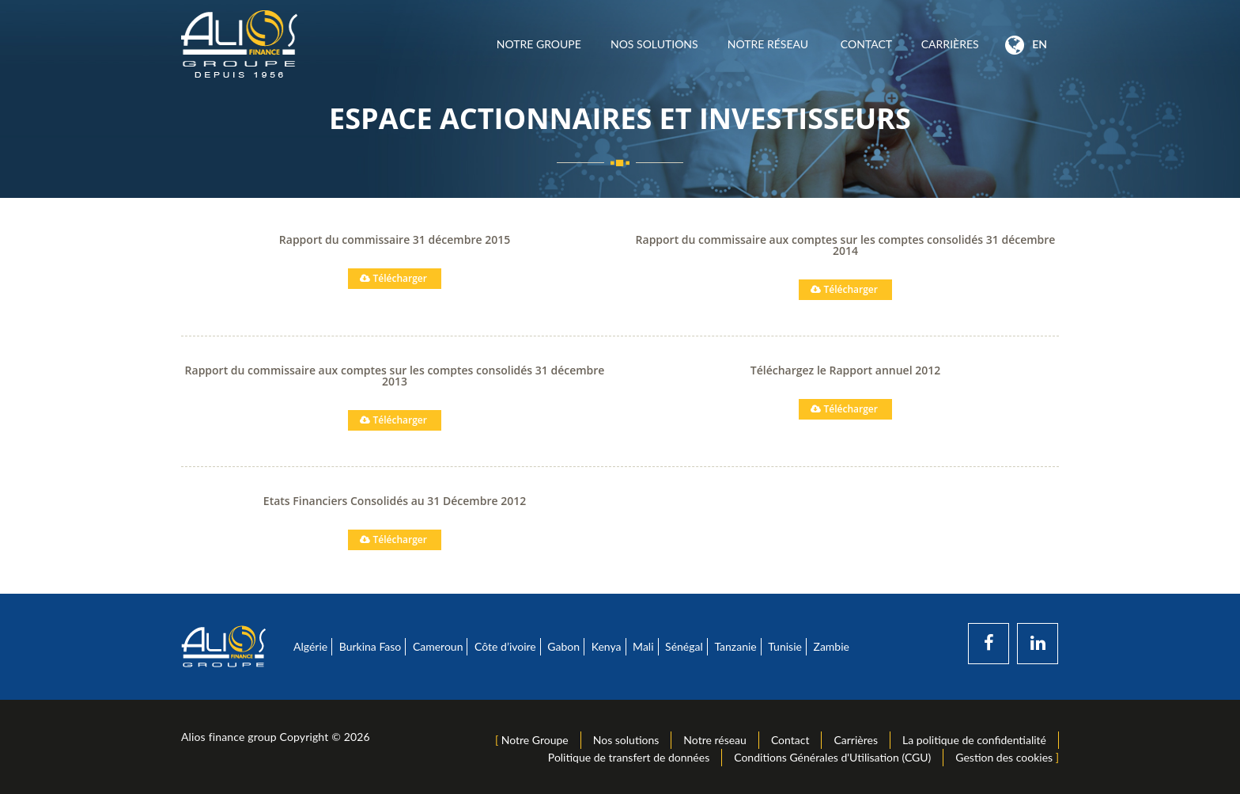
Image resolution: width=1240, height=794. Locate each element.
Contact (865, 44)
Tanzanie (735, 646)
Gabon (563, 646)
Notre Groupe (538, 44)
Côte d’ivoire (505, 646)
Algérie (310, 646)
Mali (643, 646)
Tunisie (785, 646)
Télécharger (388, 278)
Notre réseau (769, 44)
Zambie (831, 646)
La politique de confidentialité (974, 740)
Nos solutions (654, 44)
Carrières (949, 44)
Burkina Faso (370, 646)
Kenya (607, 646)
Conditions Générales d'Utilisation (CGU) (832, 757)
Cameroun (438, 646)
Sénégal (684, 646)
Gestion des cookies (1004, 757)
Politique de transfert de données (628, 757)
